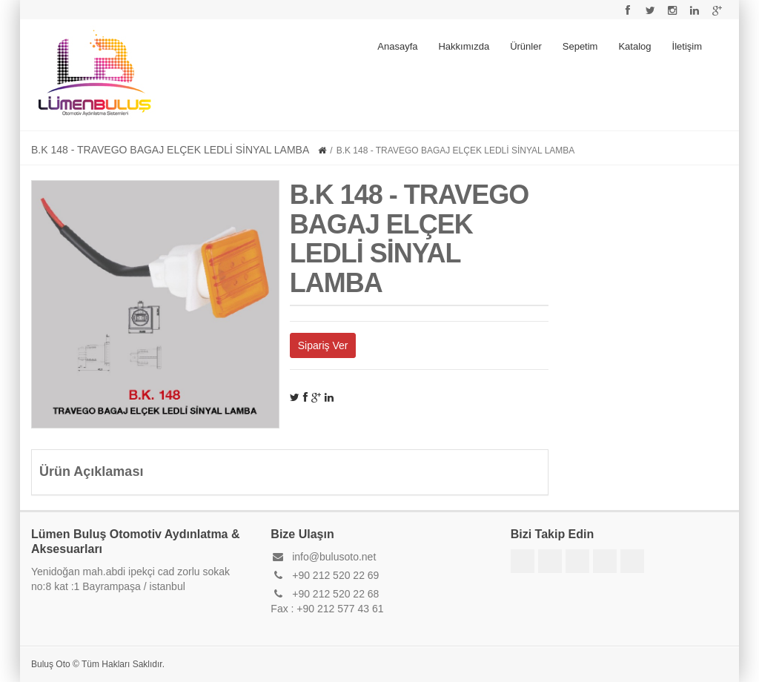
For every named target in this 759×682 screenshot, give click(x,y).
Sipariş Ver (323, 345)
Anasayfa (397, 46)
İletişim (687, 46)
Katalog (634, 46)
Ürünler (526, 46)
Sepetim (580, 46)
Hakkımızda (463, 46)
